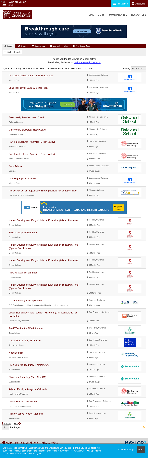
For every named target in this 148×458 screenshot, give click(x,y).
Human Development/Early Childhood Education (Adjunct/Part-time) (43, 220)
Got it (141, 449)
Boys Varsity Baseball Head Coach (27, 117)
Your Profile (118, 14)
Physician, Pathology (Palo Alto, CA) (27, 377)
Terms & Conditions (26, 442)
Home (90, 14)
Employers (138, 3)
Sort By (126, 68)
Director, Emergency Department (25, 300)
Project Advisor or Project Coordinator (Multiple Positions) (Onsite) (43, 190)
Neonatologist (16, 353)
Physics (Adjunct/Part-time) (23, 232)
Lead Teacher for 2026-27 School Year (28, 88)
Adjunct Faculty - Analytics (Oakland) (28, 389)
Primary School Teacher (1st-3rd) (26, 414)
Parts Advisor (15, 166)
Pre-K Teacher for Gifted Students (26, 328)
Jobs (101, 14)
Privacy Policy (49, 442)
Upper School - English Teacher (25, 340)
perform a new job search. (87, 62)
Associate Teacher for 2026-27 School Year (31, 75)
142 (16, 423)
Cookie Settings (126, 449)
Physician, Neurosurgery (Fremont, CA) (29, 365)
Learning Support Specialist (23, 178)
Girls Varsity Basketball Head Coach (27, 130)
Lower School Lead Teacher (23, 401)
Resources (138, 14)
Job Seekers (120, 3)
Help (7, 442)
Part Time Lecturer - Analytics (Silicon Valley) (32, 142)
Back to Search (12, 52)
